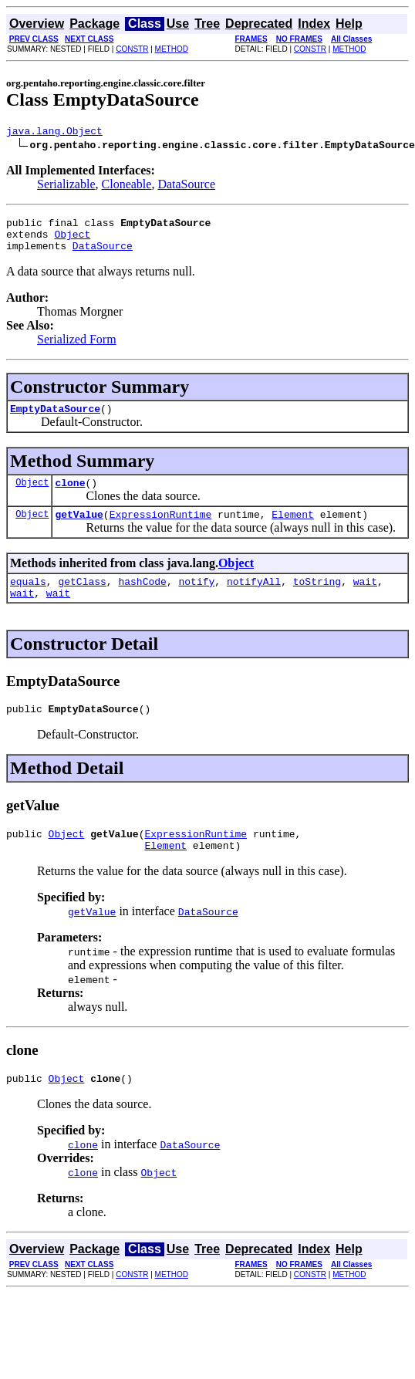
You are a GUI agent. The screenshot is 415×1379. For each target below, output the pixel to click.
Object (72, 241)
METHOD (171, 49)
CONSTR (132, 49)
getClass (82, 600)
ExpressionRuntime (161, 530)
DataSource (186, 186)
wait (365, 600)
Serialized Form (76, 348)
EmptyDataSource (55, 420)
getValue (79, 530)
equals (28, 600)
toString (317, 600)
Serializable (66, 186)
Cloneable (127, 186)
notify (196, 600)
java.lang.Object (54, 133)
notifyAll (254, 600)
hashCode (142, 600)
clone (70, 496)
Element (293, 530)
